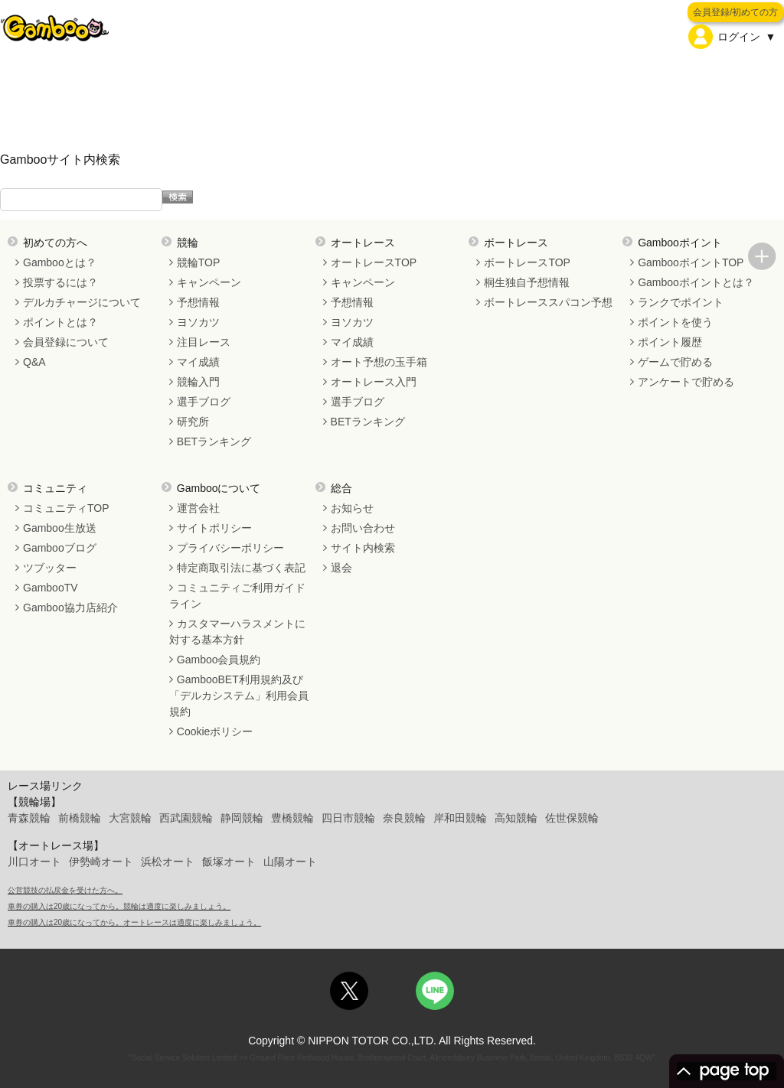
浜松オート (167, 861)
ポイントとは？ (60, 322)
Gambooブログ (59, 548)
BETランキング (214, 441)
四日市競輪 (348, 818)
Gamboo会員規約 (219, 659)
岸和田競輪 (460, 818)
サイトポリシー (214, 528)
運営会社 (198, 508)
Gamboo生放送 (59, 528)
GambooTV (50, 587)
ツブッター (50, 568)
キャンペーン (209, 282)
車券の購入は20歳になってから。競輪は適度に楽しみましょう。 (119, 906)
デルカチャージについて (82, 302)
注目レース (203, 342)
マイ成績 (198, 362)
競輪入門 (198, 382)
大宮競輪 (130, 818)
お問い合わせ (363, 528)
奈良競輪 (404, 818)
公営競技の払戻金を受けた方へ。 (65, 890)
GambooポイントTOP (690, 262)
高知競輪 (516, 818)
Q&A (34, 362)
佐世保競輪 (572, 818)
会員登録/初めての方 (735, 12)
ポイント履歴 (670, 342)
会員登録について (66, 342)
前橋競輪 (79, 818)
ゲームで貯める (675, 362)
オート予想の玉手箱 (379, 362)
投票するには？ (60, 282)
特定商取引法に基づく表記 (241, 568)
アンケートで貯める (686, 382)
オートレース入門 (373, 382)
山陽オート (290, 861)
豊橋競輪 (292, 818)
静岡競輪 (241, 818)
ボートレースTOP (527, 262)
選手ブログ (203, 402)
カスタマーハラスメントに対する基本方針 (237, 631)
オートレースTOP (374, 262)
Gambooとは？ (59, 262)
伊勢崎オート (101, 861)
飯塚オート (229, 861)
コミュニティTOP (66, 508)
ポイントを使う (675, 322)
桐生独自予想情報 (527, 282)
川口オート (34, 861)
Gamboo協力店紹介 (70, 607)
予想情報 (198, 302)
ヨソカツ (198, 322)
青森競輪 (29, 818)
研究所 (193, 421)
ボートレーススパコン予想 (548, 302)
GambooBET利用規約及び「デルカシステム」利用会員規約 (239, 695)
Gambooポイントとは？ (696, 282)
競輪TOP (198, 262)
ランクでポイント (681, 302)
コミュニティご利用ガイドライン (237, 595)
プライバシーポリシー (230, 548)
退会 (341, 568)
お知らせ (352, 508)
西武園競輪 (186, 818)
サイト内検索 (363, 548)
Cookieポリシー (215, 731)
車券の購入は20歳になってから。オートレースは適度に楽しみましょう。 (134, 922)
